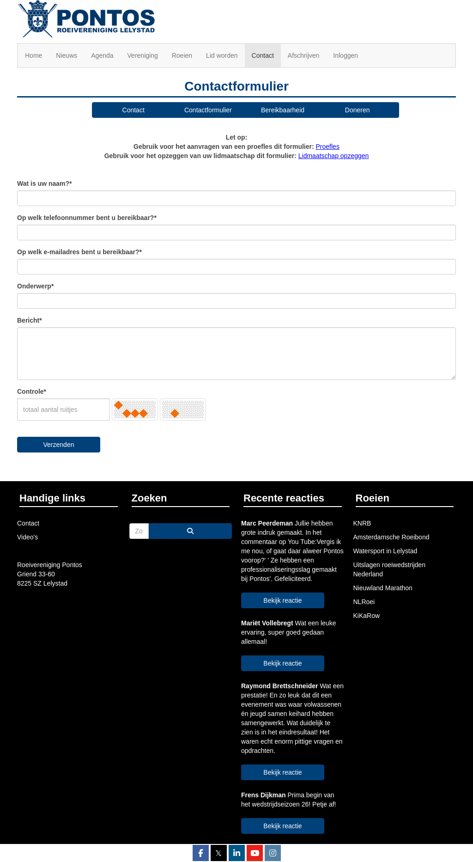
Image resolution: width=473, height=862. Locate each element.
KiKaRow (366, 615)
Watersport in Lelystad (385, 551)
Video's (27, 537)
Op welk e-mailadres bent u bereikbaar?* (79, 252)
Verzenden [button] (58, 444)
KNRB (362, 523)
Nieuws (66, 55)
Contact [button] (133, 110)
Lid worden (222, 55)
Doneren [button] (357, 110)
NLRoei (364, 601)
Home (33, 55)
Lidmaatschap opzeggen (333, 155)
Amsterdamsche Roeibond (391, 537)
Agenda (102, 55)
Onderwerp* (35, 286)
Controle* (31, 391)
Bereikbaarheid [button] (282, 110)
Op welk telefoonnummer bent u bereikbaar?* (87, 217)
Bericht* (29, 320)
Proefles (328, 146)
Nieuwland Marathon (382, 588)
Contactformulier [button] (208, 110)
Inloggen (345, 55)
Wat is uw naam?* (44, 183)
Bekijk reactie (282, 600)
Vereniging (142, 55)
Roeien (182, 55)
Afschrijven (303, 55)
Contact (263, 55)
